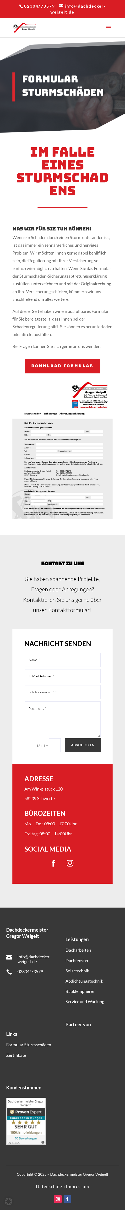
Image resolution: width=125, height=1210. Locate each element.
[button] (8, 1201)
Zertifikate (16, 1055)
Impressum (77, 1186)
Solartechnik (77, 970)
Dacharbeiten (78, 950)
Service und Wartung (84, 1001)
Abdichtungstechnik (84, 981)
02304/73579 (30, 971)
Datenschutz (49, 1186)
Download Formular (62, 365)
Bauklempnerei (79, 991)
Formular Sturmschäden (28, 1044)
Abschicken (83, 745)
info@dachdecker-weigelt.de (34, 959)
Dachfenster (77, 960)
